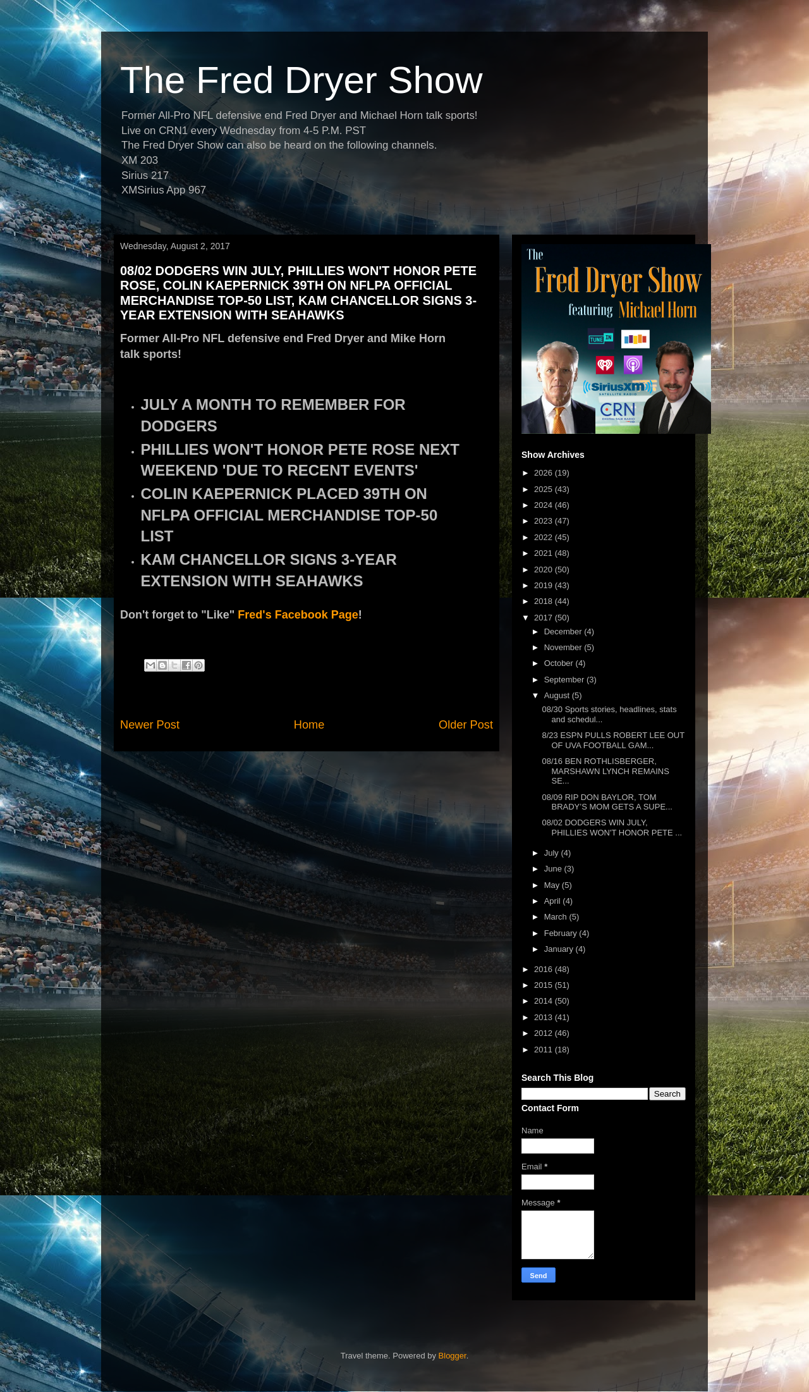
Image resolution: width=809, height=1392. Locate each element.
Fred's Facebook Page (298, 614)
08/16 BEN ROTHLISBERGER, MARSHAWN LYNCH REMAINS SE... (605, 770)
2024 (544, 505)
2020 (544, 569)
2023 (544, 521)
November (564, 647)
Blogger (452, 1355)
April (553, 901)
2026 (544, 472)
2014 (544, 1001)
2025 (544, 489)
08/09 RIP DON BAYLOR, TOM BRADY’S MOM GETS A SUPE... (607, 802)
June (554, 868)
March (556, 916)
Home (309, 724)
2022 (544, 537)
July (552, 853)
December (564, 631)
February (562, 933)
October (560, 663)
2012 (544, 1033)
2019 (544, 585)
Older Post (466, 724)
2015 (544, 985)
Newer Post (149, 724)
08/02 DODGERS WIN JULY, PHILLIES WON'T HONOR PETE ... (612, 827)
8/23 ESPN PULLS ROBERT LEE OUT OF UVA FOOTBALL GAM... (613, 740)
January (560, 949)
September (565, 679)
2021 (544, 553)
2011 (544, 1049)
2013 (544, 1017)
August (558, 695)
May (553, 885)
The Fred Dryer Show (301, 80)
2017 (544, 617)
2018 (544, 601)
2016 (544, 969)
